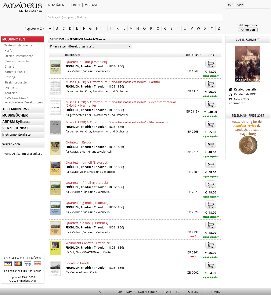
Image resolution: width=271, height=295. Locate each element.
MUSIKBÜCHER (15, 115)
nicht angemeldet (248, 25)
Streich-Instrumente (18, 56)
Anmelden (248, 29)
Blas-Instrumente (16, 61)
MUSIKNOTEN (13, 39)
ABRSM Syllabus (16, 122)
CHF (240, 5)
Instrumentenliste (16, 134)
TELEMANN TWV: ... (18, 109)
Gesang (9, 77)
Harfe (8, 51)
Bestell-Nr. (192, 54)
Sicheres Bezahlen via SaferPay (22, 257)
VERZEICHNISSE (16, 128)
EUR (230, 5)
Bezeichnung (72, 54)
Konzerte (10, 93)
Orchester (11, 88)
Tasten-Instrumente (18, 45)
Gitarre (9, 66)
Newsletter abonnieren (239, 101)
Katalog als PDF (242, 94)
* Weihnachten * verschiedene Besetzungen (23, 100)
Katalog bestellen (244, 89)
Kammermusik (14, 72)
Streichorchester (16, 82)
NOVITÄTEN (56, 5)
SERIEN (75, 5)
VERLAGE (91, 5)
